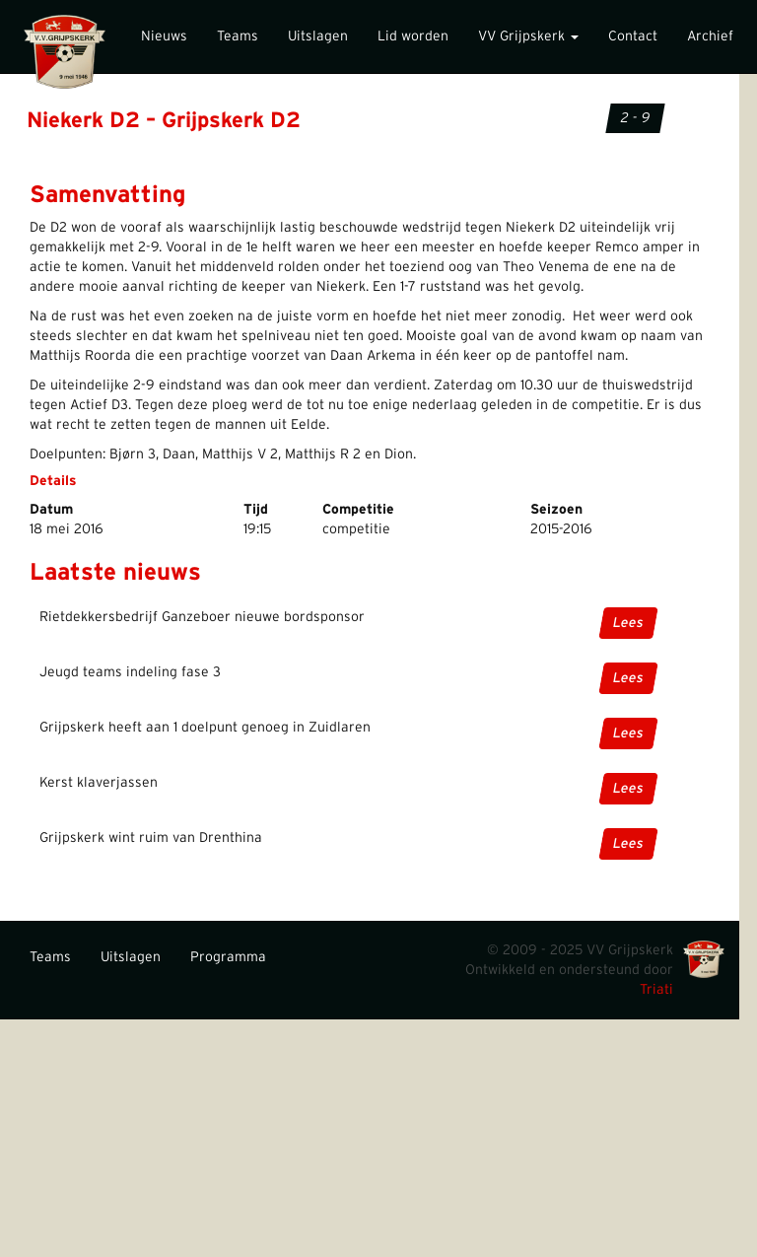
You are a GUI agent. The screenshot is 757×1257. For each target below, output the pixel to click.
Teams (237, 36)
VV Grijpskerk (528, 36)
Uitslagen (318, 36)
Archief (710, 36)
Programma (228, 957)
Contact (632, 36)
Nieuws (164, 36)
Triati (656, 990)
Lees (628, 623)
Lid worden (413, 36)
